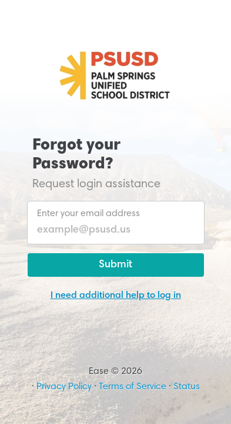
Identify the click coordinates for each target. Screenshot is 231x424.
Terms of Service (132, 387)
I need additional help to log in (116, 295)
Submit (115, 265)
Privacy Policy (64, 387)
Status (186, 387)
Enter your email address (88, 213)
